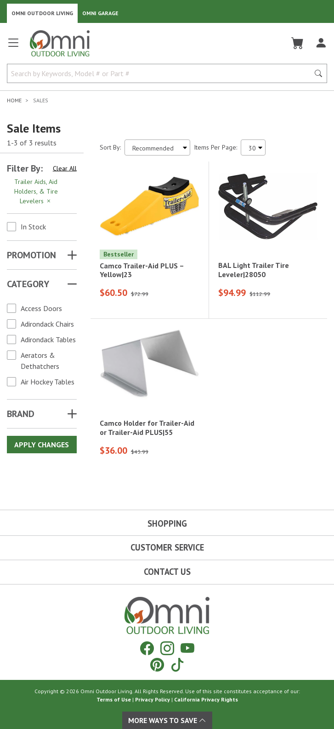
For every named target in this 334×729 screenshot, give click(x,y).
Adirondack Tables (48, 339)
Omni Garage (100, 13)
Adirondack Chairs (47, 323)
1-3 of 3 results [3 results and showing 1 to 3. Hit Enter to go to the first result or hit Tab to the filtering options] (32, 142)
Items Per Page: (215, 147)
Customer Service (167, 547)
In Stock (33, 226)
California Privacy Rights (206, 699)
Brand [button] (20, 414)
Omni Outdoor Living (42, 13)
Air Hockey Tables (47, 381)
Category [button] (28, 284)
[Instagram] (167, 648)
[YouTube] (187, 648)
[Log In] (321, 43)
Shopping (167, 523)
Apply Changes (41, 444)
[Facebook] (147, 648)
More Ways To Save (167, 720)
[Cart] (297, 43)
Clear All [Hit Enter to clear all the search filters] (65, 168)
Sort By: (110, 147)
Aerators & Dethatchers (40, 361)
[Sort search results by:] (157, 147)
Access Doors (41, 308)
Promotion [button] (31, 255)
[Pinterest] (157, 664)
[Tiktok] (177, 664)
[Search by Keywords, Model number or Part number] (161, 73)
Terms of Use (113, 699)
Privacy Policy (152, 699)
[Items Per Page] (253, 147)
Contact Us (167, 571)
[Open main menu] (13, 46)
